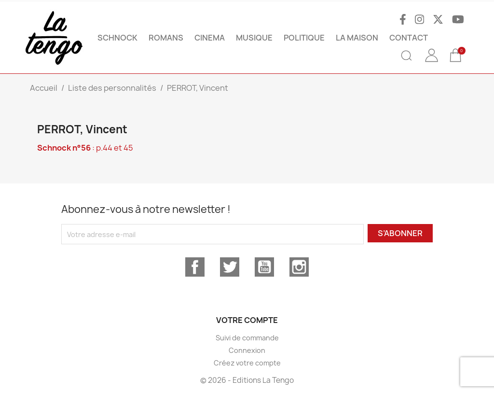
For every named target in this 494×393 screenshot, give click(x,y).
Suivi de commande (247, 337)
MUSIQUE (254, 37)
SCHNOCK (117, 37)
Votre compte (247, 320)
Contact (408, 37)
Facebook (195, 267)
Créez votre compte (247, 362)
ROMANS (166, 37)
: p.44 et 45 (85, 147)
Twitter (229, 267)
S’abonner (400, 233)
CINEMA (209, 37)
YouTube (264, 267)
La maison (357, 37)
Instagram (299, 267)
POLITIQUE (304, 37)
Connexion (247, 350)
